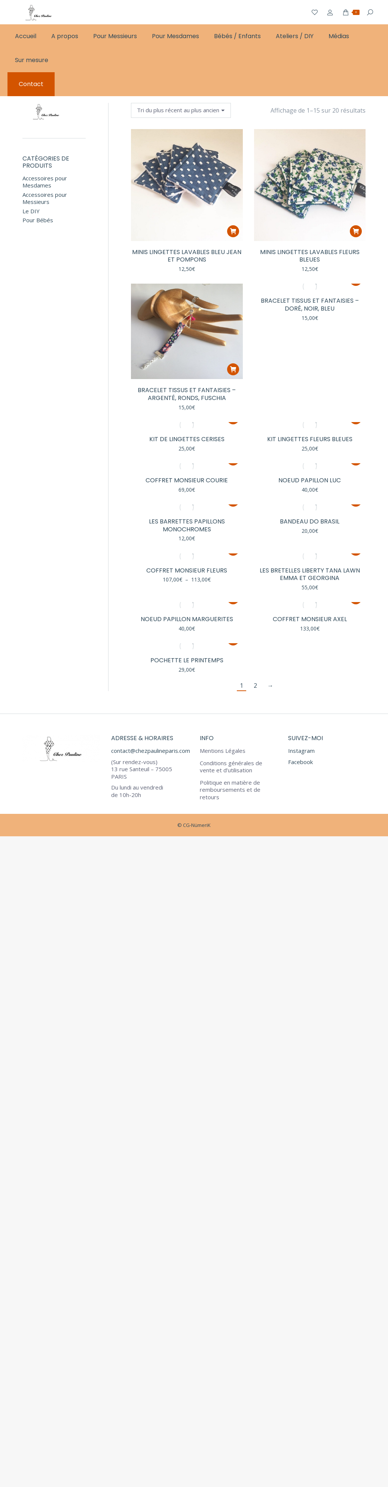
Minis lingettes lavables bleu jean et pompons (186, 256)
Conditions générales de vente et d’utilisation (231, 767)
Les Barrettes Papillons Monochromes (187, 525)
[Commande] (181, 110)
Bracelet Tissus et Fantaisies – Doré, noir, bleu (310, 304)
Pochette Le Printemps (186, 660)
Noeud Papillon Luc (309, 480)
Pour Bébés (37, 220)
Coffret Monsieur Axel (310, 619)
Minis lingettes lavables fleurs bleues (310, 256)
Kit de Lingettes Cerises (186, 439)
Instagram (301, 750)
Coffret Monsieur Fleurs (186, 570)
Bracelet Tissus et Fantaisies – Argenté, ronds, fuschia (187, 394)
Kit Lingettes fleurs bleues (309, 439)
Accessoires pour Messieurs (44, 198)
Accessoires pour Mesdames (44, 182)
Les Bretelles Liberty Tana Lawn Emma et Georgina (310, 574)
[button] (233, 231)
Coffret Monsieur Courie (187, 480)
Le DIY (31, 211)
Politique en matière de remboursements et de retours (230, 790)
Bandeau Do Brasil (309, 521)
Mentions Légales (222, 750)
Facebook (300, 762)
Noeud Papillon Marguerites (187, 619)
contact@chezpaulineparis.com (150, 750)
